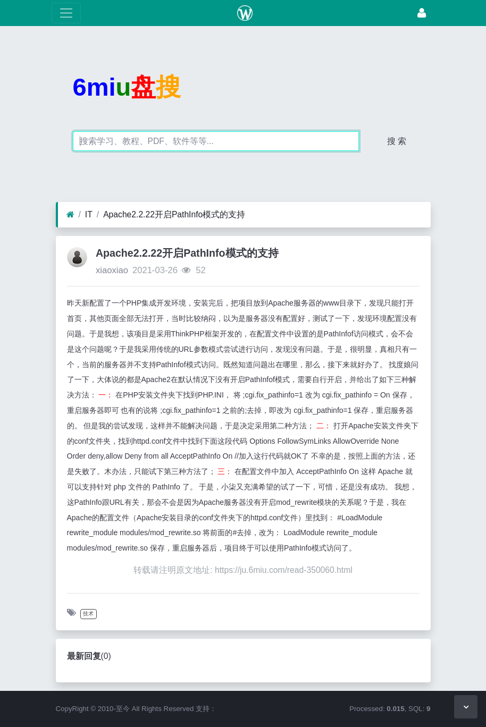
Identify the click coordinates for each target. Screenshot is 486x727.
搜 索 (396, 141)
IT (89, 214)
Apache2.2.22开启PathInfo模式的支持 (174, 214)
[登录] (421, 13)
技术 (88, 613)
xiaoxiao (112, 270)
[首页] (70, 214)
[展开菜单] (66, 13)
